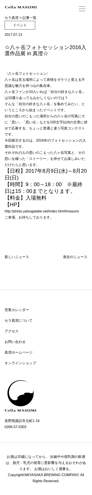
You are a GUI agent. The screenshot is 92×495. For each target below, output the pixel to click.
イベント (20, 25)
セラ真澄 (12, 18)
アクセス (12, 331)
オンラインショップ (20, 363)
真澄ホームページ (19, 352)
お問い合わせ (15, 342)
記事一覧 (29, 18)
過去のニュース (75, 257)
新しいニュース (17, 257)
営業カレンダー (17, 310)
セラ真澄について (19, 320)
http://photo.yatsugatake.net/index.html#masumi (42, 211)
